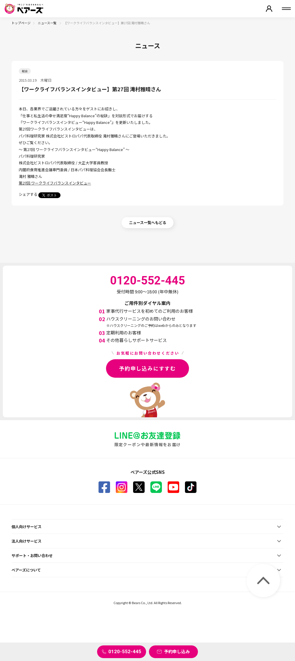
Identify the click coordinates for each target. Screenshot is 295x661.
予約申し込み (177, 651)
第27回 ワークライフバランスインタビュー (55, 183)
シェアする (28, 194)
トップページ (21, 23)
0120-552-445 (124, 651)
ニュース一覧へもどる (147, 222)
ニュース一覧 (47, 23)
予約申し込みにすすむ (147, 368)
